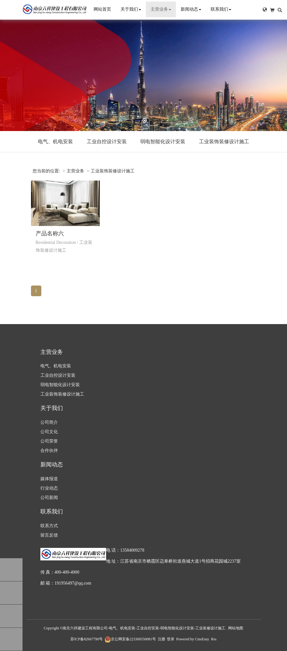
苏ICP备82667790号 (86, 639)
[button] (265, 9)
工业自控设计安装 (107, 141)
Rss (213, 639)
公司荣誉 (49, 441)
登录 (170, 639)
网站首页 (102, 9)
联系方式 (49, 525)
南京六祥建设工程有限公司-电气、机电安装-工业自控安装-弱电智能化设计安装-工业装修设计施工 (144, 628)
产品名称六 (50, 233)
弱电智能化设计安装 (162, 141)
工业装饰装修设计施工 (224, 141)
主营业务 (161, 9)
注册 (161, 639)
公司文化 (49, 431)
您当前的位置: (47, 171)
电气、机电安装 (55, 141)
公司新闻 (49, 497)
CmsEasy (202, 639)
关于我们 (130, 9)
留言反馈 (49, 535)
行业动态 (49, 488)
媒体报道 (49, 478)
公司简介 (49, 422)
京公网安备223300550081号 (130, 639)
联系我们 (221, 9)
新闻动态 (191, 9)
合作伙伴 (49, 450)
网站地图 (235, 628)
